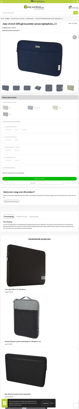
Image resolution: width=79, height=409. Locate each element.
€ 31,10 (9, 282)
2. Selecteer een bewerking (11, 121)
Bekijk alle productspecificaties (11, 30)
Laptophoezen (30, 18)
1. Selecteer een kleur (9, 102)
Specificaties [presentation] (34, 216)
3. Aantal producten (8, 168)
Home (2, 18)
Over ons (42, 350)
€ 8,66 (44, 284)
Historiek (42, 348)
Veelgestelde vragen (6, 371)
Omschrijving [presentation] (9, 216)
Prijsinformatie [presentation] (21, 216)
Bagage (8, 18)
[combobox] (37, 12)
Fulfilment (43, 343)
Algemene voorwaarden (46, 369)
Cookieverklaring (44, 371)
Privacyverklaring (44, 374)
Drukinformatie (44, 345)
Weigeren (52, 403)
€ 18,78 (9, 328)
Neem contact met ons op (11, 201)
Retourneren (4, 374)
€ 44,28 (45, 328)
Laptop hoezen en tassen (17, 18)
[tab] (9, 216)
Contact (3, 369)
